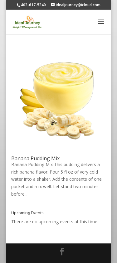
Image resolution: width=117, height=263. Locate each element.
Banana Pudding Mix (35, 158)
